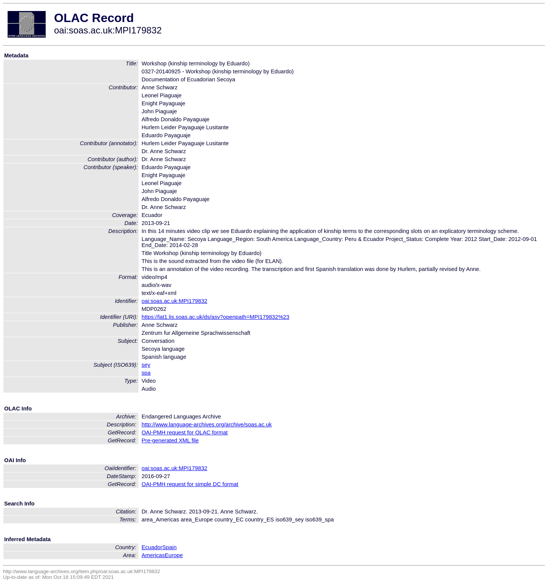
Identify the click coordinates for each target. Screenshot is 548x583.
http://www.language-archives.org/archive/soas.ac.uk (207, 424)
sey (146, 365)
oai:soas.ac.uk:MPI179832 (174, 301)
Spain (169, 547)
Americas (153, 555)
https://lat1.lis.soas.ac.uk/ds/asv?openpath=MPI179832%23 (215, 317)
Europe (174, 555)
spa (146, 373)
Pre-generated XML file (170, 440)
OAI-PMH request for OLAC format (185, 432)
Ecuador (152, 547)
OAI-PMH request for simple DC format (190, 484)
